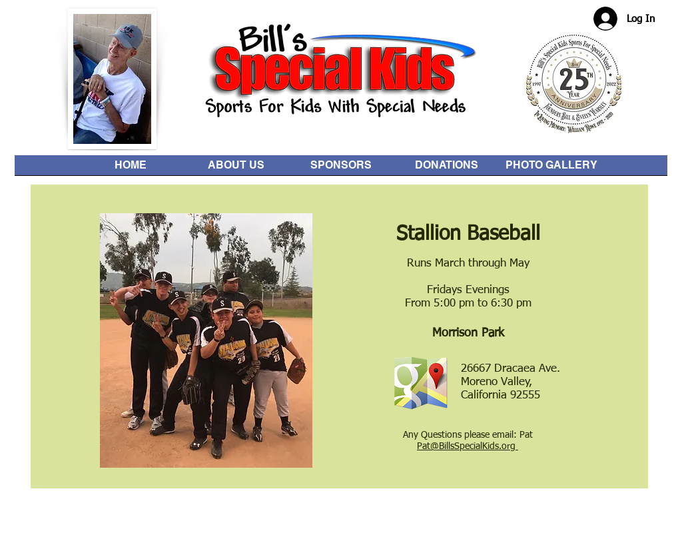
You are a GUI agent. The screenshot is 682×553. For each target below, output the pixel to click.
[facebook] (622, 534)
